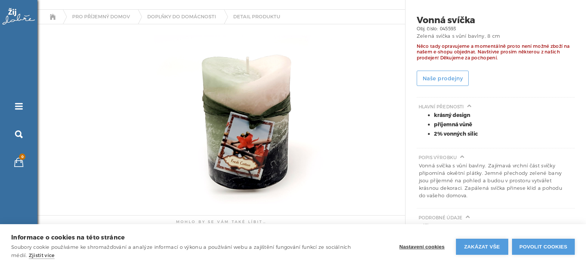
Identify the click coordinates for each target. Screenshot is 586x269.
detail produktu (256, 17)
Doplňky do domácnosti (181, 17)
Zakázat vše (482, 247)
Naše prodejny (443, 78)
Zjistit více (42, 255)
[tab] (63, 109)
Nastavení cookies (422, 247)
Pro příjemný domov (101, 17)
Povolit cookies (543, 247)
